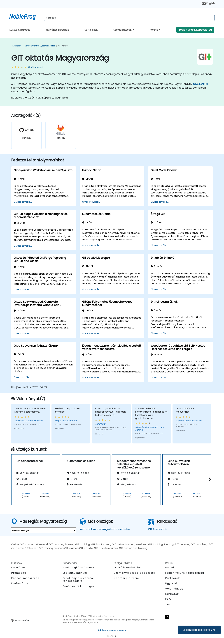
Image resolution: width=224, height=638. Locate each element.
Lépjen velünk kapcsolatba (195, 30)
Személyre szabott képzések (135, 573)
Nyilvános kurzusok (57, 30)
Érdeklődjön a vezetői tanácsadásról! (78, 579)
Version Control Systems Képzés (40, 45)
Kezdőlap (16, 45)
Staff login (112, 636)
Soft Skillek (91, 30)
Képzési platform (126, 578)
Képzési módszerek (25, 578)
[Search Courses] (129, 18)
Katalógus (18, 567)
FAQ (168, 599)
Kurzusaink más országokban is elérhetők (105, 529)
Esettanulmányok (75, 573)
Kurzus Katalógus (19, 30)
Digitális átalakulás (127, 567)
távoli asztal (200, 84)
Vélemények (174, 588)
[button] (209, 479)
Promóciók (19, 573)
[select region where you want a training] (43, 530)
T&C (168, 604)
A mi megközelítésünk (78, 567)
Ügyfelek (171, 583)
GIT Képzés (63, 45)
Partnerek (172, 578)
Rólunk (154, 30)
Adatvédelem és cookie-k (112, 630)
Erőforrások (19, 583)
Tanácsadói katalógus (78, 586)
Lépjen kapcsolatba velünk (199, 630)
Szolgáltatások (122, 30)
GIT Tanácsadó (157, 529)
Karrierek (172, 594)
